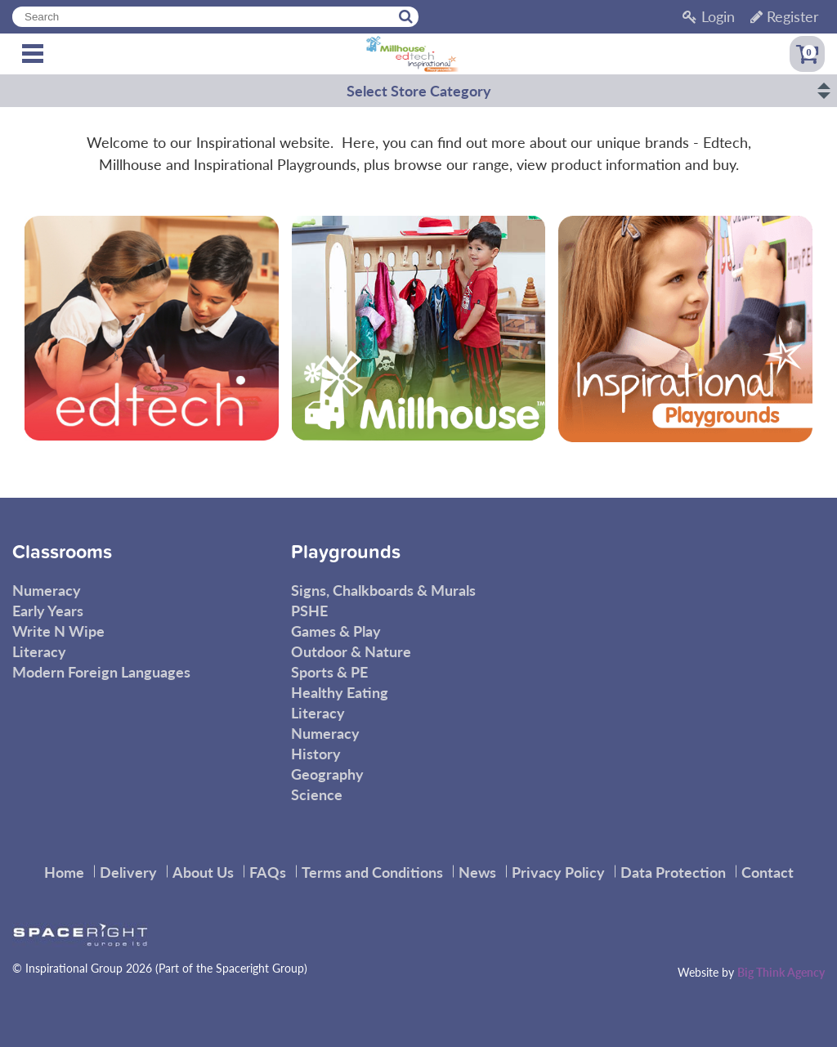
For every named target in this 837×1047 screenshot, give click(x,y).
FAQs (267, 871)
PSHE (309, 610)
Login (709, 16)
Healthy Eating (339, 692)
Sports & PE (329, 671)
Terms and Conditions (372, 871)
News (477, 871)
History (316, 753)
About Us (203, 871)
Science (316, 794)
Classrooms (62, 552)
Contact (767, 871)
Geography (327, 773)
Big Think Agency (781, 972)
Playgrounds (346, 552)
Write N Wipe (58, 630)
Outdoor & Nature (351, 651)
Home (64, 871)
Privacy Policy (558, 871)
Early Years (47, 610)
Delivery (128, 871)
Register (784, 16)
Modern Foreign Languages (101, 671)
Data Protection (673, 871)
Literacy (39, 651)
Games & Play (336, 630)
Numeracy (46, 589)
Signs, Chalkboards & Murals (383, 589)
